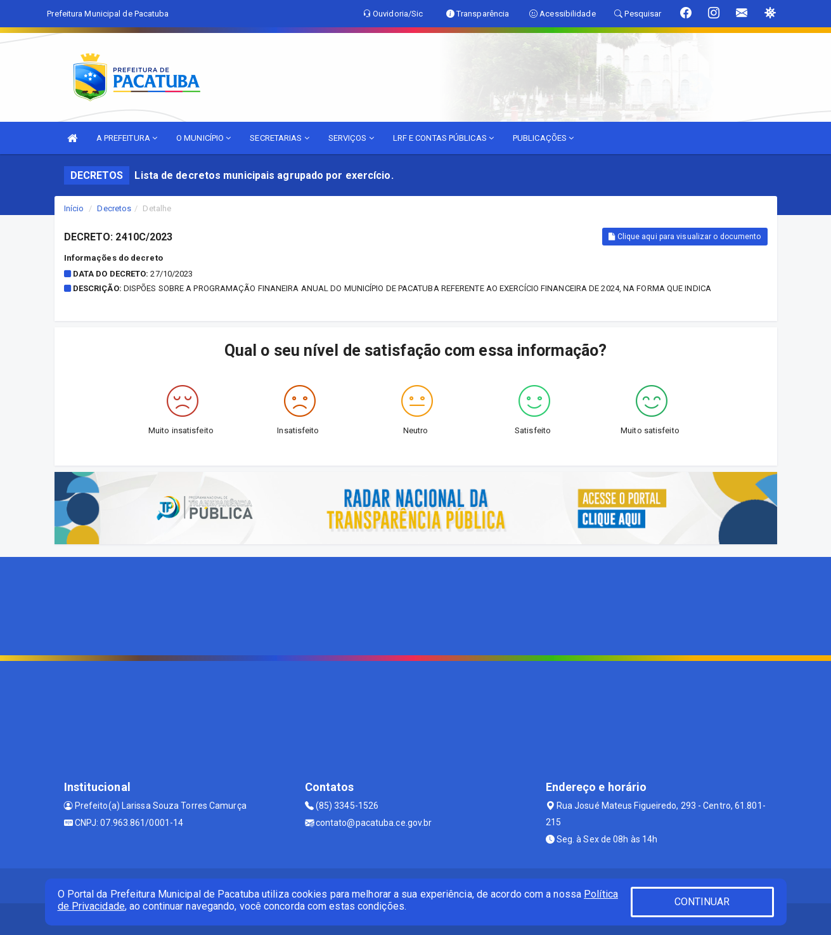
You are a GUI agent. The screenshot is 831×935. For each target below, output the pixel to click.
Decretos (114, 208)
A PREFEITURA (126, 138)
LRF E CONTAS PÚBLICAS (443, 138)
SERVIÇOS (351, 138)
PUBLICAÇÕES (543, 138)
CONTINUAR (702, 902)
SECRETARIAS (279, 138)
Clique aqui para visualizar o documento (685, 236)
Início (74, 208)
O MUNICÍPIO (203, 138)
